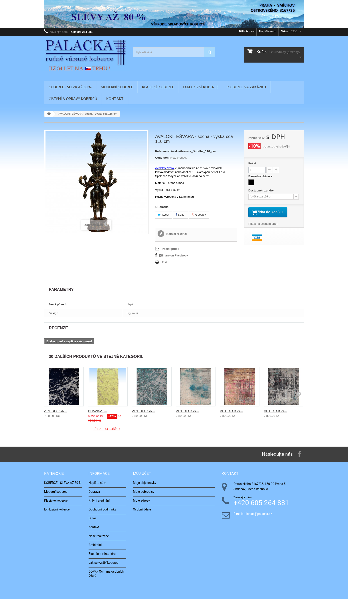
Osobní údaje (142, 509)
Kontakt (115, 98)
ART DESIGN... (55, 411)
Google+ (199, 214)
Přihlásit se (246, 31)
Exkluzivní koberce (200, 87)
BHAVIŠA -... (97, 411)
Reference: (162, 151)
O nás (93, 518)
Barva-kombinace (260, 176)
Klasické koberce (158, 87)
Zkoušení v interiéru (102, 554)
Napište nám (267, 31)
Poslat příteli (170, 248)
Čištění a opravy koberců (73, 98)
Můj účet (142, 473)
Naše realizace (99, 536)
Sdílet (180, 214)
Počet (252, 163)
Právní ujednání (99, 500)
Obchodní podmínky (102, 509)
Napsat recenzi (176, 233)
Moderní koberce (117, 87)
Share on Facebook (173, 255)
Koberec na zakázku (246, 87)
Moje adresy (141, 500)
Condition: (162, 157)
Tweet (163, 214)
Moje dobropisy (143, 491)
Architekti (95, 545)
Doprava (94, 491)
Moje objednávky (144, 483)
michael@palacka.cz (257, 514)
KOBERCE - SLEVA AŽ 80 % (70, 87)
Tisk (165, 262)
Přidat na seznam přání (263, 229)
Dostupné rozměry (261, 190)
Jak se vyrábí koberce (103, 562)
